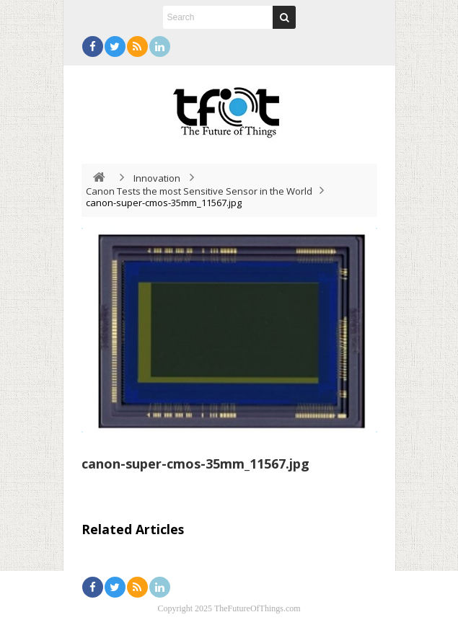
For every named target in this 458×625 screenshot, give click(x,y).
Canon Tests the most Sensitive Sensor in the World (199, 191)
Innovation (156, 178)
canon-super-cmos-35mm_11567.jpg (195, 463)
